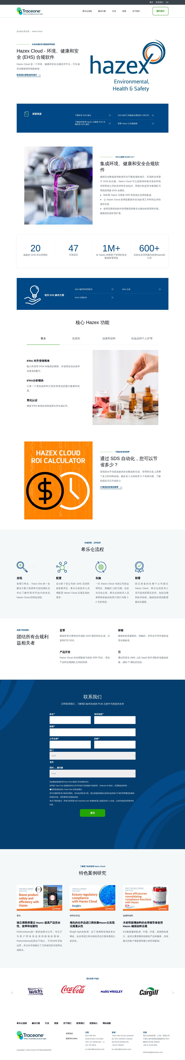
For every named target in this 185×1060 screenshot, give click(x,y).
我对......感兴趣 (56, 768)
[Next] (173, 993)
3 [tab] (96, 1001)
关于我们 (136, 11)
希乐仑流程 (87, 11)
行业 (114, 11)
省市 (52, 762)
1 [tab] (90, 1001)
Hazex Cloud (37, 31)
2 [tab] (93, 1001)
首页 (27, 31)
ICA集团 (127, 932)
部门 (52, 750)
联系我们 (80, 1023)
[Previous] (12, 993)
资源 (124, 11)
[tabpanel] (36, 991)
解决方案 (102, 11)
